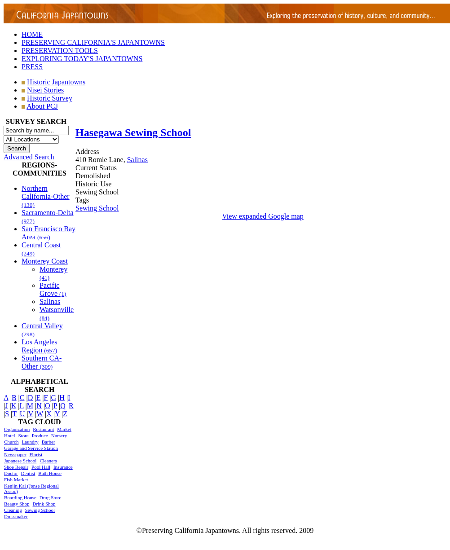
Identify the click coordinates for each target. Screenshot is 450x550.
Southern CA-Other (42, 362)
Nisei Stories (45, 90)
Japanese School (20, 460)
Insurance (63, 467)
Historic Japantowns (56, 82)
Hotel (9, 435)
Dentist (28, 473)
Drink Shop (44, 503)
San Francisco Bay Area (48, 233)
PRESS (32, 66)
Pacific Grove (53, 289)
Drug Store (51, 497)
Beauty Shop (17, 503)
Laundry (30, 441)
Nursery (59, 435)
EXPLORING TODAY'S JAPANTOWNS (82, 58)
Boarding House (20, 497)
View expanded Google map (263, 216)
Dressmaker (16, 516)
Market (64, 429)
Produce (40, 435)
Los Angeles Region (39, 346)
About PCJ (42, 106)
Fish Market (16, 479)
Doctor (11, 473)
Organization (17, 429)
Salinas (50, 301)
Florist (35, 454)
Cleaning (13, 510)
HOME (32, 34)
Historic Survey (49, 98)
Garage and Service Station (31, 448)
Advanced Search (29, 157)
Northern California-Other (46, 196)
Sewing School (40, 510)
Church (11, 441)
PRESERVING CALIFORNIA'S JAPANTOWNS (93, 42)
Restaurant (43, 429)
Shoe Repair (16, 467)
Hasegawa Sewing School (133, 132)
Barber (48, 441)
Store (23, 435)
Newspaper (15, 454)
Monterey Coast (45, 261)
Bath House (50, 473)
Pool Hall (40, 467)
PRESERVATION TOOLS (60, 50)
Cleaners (48, 460)
